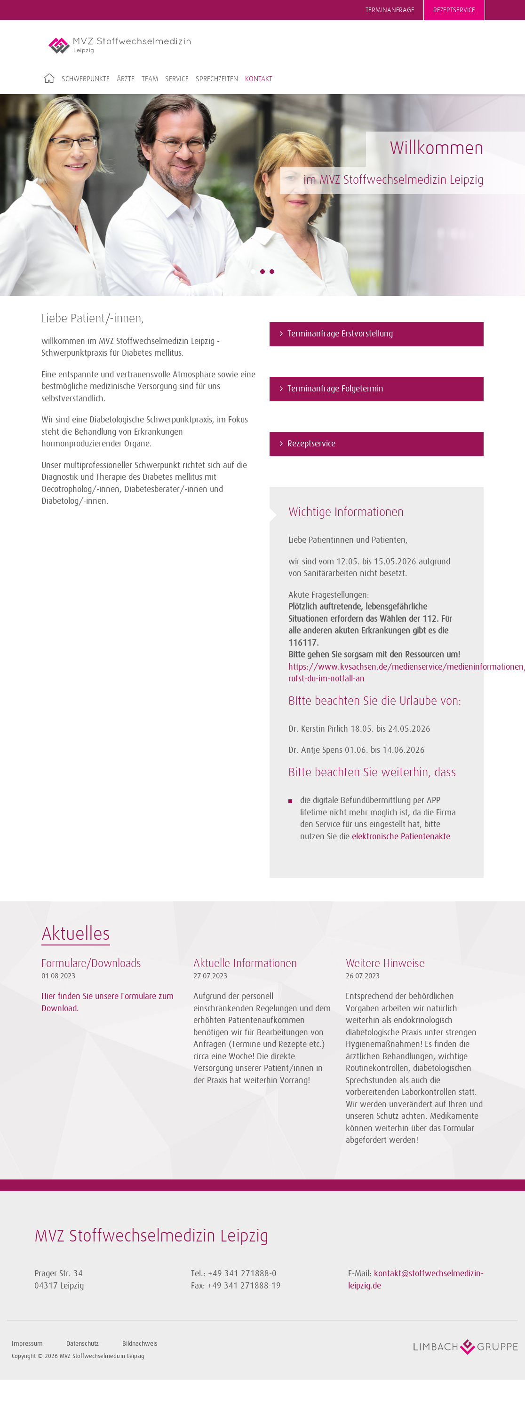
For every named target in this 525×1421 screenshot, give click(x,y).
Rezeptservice (454, 10)
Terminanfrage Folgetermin (335, 388)
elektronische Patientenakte (401, 836)
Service (177, 79)
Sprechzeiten (217, 79)
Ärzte (126, 79)
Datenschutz (82, 1344)
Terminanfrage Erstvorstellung (340, 333)
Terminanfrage (390, 10)
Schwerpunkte (86, 79)
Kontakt (258, 79)
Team (150, 79)
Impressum (27, 1344)
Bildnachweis (140, 1344)
